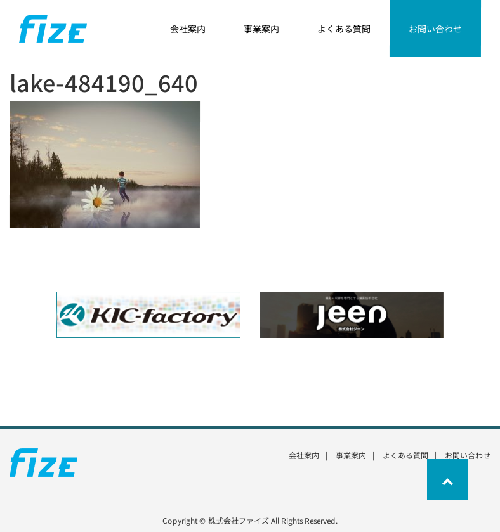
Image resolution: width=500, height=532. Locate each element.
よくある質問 (405, 455)
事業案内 (351, 455)
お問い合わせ (467, 455)
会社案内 (304, 455)
